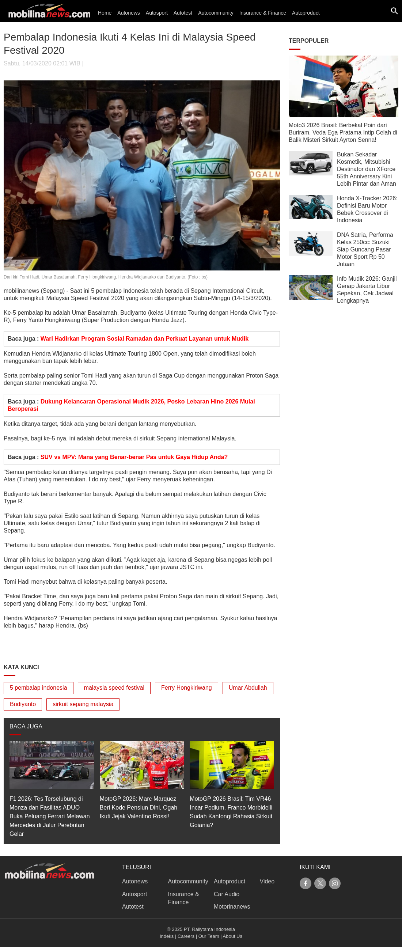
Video (267, 881)
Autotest (183, 13)
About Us (232, 936)
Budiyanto (23, 704)
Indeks (167, 936)
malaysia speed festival (114, 688)
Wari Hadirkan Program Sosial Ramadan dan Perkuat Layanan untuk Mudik (145, 339)
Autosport (157, 13)
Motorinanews (232, 906)
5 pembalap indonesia (38, 688)
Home (104, 13)
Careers (186, 936)
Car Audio (226, 894)
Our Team (208, 936)
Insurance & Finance (262, 13)
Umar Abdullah (248, 688)
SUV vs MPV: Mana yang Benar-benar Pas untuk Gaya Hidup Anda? (134, 457)
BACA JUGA (26, 726)
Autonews (128, 13)
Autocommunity (215, 13)
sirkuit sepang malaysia (83, 704)
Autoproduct (306, 13)
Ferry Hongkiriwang (186, 688)
